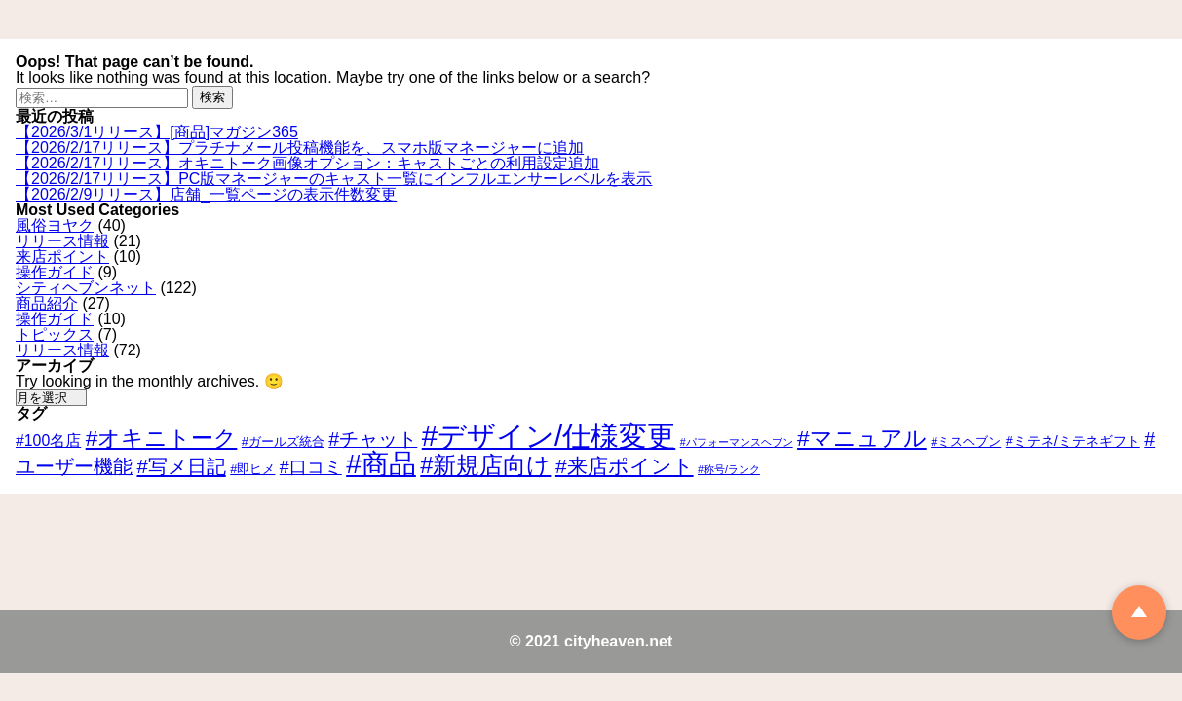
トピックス (55, 334)
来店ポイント (62, 256)
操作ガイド (55, 272)
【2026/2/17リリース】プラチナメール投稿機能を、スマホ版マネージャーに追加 (300, 147)
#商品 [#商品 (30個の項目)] (381, 464)
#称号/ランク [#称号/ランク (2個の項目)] (729, 469)
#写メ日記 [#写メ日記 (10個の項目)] (180, 466)
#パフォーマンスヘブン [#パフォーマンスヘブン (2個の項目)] (736, 442)
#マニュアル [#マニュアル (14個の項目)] (862, 438)
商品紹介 (47, 303)
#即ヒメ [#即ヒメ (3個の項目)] (252, 468)
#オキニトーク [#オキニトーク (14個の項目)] (162, 438)
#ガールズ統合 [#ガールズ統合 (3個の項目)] (283, 441)
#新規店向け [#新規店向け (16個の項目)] (485, 465)
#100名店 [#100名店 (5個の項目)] (48, 440)
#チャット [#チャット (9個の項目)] (372, 439)
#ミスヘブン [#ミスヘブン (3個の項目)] (966, 441)
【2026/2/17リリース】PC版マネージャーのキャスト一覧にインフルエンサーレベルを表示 (334, 178)
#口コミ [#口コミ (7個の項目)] (311, 467)
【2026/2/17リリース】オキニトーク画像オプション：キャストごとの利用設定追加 (307, 163)
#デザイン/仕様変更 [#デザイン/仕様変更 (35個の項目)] (548, 436)
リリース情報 (62, 241)
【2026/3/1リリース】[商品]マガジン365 (157, 132)
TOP (1139, 612)
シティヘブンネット (86, 287)
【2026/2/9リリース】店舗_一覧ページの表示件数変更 (206, 194)
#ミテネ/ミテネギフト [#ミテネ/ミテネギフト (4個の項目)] (1073, 441)
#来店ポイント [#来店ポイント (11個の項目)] (624, 466)
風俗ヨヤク (55, 225)
